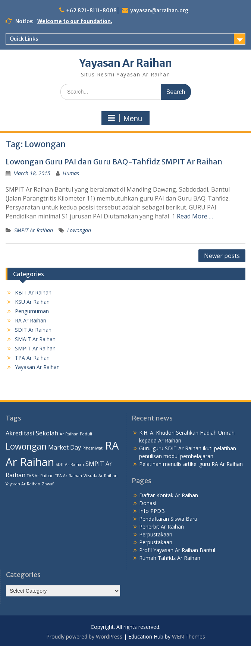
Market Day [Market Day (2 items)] (64, 447)
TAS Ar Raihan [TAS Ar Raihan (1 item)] (40, 475)
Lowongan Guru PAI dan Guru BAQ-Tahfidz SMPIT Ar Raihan (114, 161)
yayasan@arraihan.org (159, 10)
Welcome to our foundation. (74, 21)
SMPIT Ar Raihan (33, 230)
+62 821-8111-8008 (91, 10)
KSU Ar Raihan (32, 301)
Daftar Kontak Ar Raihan (168, 495)
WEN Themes (188, 636)
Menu (124, 118)
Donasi (147, 503)
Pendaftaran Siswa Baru (168, 518)
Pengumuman (32, 311)
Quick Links (24, 38)
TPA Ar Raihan (32, 357)
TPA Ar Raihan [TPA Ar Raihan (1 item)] (68, 475)
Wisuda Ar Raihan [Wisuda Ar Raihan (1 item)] (100, 475)
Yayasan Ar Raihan (125, 63)
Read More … (195, 216)
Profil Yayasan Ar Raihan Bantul (177, 550)
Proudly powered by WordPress (84, 636)
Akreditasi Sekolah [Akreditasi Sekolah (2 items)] (32, 433)
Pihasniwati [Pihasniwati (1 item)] (93, 448)
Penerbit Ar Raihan (161, 526)
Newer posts (222, 256)
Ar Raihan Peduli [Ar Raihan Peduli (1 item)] (76, 434)
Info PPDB (152, 510)
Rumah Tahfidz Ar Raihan (169, 557)
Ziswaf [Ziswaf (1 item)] (48, 483)
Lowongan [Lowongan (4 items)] (26, 446)
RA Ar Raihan (30, 320)
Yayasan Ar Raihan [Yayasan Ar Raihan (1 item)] (23, 483)
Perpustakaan (155, 534)
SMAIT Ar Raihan (35, 339)
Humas (71, 173)
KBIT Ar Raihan (33, 292)
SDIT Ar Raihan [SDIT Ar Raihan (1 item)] (70, 464)
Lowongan (79, 230)
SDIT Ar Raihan (33, 329)
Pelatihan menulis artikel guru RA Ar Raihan (191, 463)
